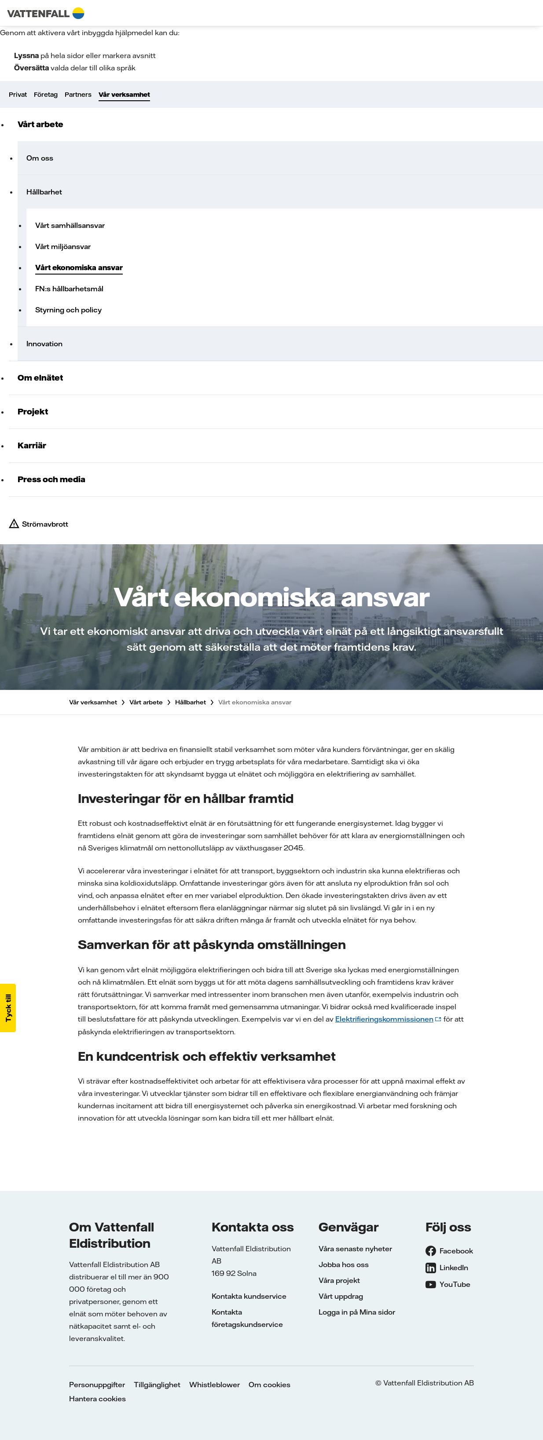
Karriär (32, 445)
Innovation (44, 343)
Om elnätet (40, 378)
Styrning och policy (68, 309)
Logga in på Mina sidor (357, 1312)
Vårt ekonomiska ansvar (79, 267)
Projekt (33, 412)
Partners (78, 95)
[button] (8, 1008)
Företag (46, 95)
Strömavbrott (45, 524)
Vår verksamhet (124, 95)
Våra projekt (339, 1280)
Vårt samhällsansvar (70, 225)
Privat (18, 95)
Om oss (39, 158)
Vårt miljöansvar (63, 246)
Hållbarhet (44, 191)
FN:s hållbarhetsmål (69, 288)
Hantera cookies (97, 1398)
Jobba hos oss (344, 1264)
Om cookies (269, 1384)
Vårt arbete (40, 124)
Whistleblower (214, 1384)
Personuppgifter (97, 1384)
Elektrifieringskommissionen (384, 1019)
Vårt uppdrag (341, 1296)
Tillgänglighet (157, 1384)
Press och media (51, 479)
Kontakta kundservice (249, 1296)
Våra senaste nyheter (355, 1248)
